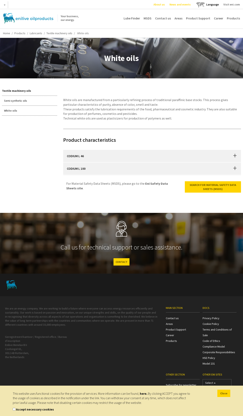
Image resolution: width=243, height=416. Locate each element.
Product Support (198, 18)
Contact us (163, 18)
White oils (10, 110)
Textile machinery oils (59, 33)
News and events (180, 4)
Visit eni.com (231, 4)
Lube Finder (132, 18)
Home (6, 33)
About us (159, 4)
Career (218, 18)
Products (233, 18)
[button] (234, 156)
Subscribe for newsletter (181, 385)
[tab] (152, 156)
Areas (178, 18)
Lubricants (36, 33)
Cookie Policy (211, 324)
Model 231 (209, 363)
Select (210, 383)
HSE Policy (209, 358)
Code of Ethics (211, 341)
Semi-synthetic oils (15, 100)
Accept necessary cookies (35, 409)
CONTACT (121, 262)
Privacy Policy (211, 318)
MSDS (147, 18)
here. (143, 393)
